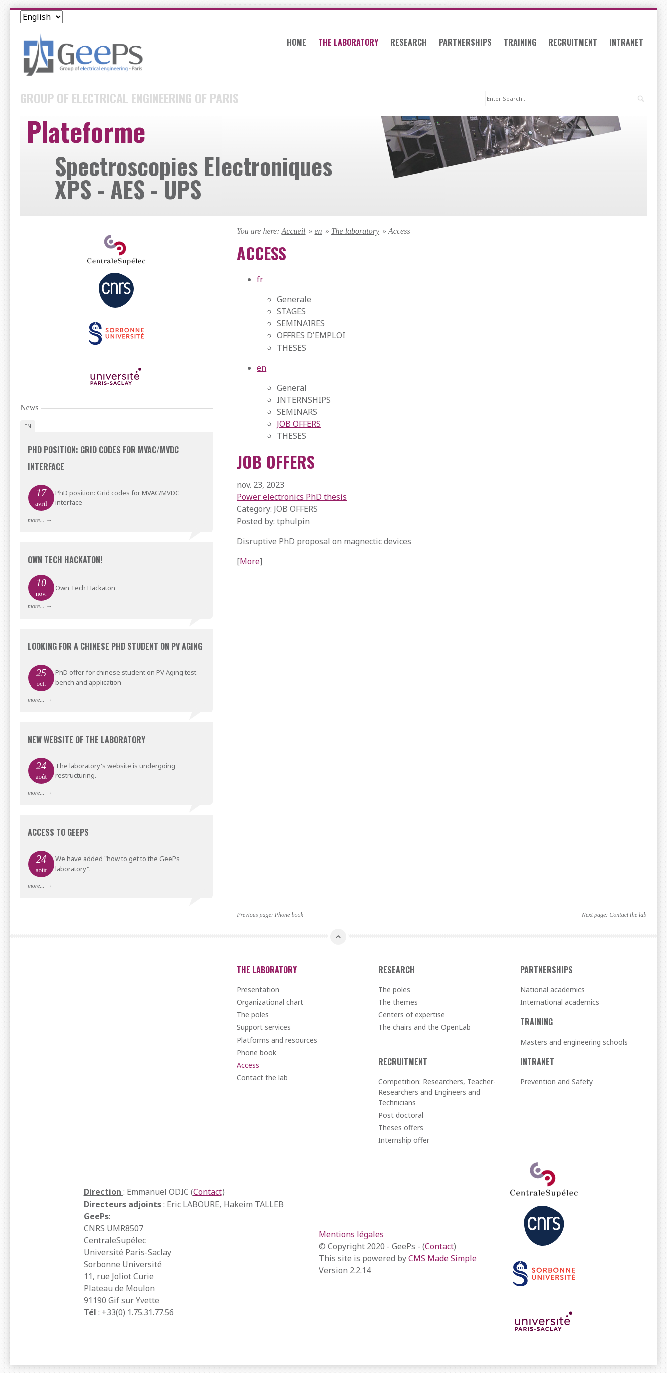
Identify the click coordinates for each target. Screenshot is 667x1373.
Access (248, 1065)
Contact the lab (627, 914)
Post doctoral (400, 1115)
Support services (264, 1027)
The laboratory (348, 42)
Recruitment (572, 42)
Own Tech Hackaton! (65, 560)
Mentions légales (351, 1234)
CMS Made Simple (442, 1258)
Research (408, 42)
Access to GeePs (58, 832)
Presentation (258, 989)
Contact (207, 1191)
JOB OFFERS (299, 423)
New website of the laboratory (86, 740)
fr (260, 279)
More (250, 561)
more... (36, 520)
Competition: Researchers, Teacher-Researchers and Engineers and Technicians (437, 1092)
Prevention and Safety (556, 1081)
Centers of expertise (411, 1014)
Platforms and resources (277, 1040)
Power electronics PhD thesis (292, 496)
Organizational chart (270, 1002)
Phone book (289, 914)
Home (296, 42)
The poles (253, 1014)
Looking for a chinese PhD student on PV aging (115, 646)
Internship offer (403, 1140)
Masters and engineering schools (574, 1042)
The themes (398, 1002)
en (318, 231)
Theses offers (400, 1127)
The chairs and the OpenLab (424, 1027)
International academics (559, 1002)
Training (520, 42)
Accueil (294, 231)
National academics (552, 989)
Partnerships (465, 42)
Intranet (626, 42)
